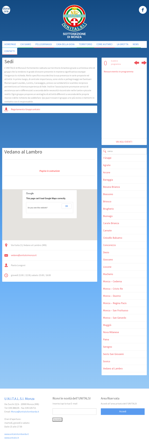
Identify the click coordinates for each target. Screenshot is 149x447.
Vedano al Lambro (113, 368)
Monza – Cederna (112, 281)
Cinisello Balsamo (112, 237)
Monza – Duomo (112, 295)
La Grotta (122, 44)
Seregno (107, 346)
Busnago (108, 216)
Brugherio (108, 208)
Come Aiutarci (104, 44)
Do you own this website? (38, 208)
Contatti (9, 51)
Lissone (107, 266)
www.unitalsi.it (11, 437)
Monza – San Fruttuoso (115, 310)
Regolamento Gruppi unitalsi (25, 109)
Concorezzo (109, 245)
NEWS (136, 44)
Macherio (108, 274)
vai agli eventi (124, 141)
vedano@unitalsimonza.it (24, 255)
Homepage (10, 44)
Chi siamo (25, 44)
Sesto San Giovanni (113, 354)
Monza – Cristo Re (113, 288)
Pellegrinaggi (43, 44)
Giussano (108, 259)
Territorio (85, 44)
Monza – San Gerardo (114, 317)
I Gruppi (107, 157)
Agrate (106, 165)
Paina (106, 339)
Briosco (107, 201)
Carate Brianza (111, 223)
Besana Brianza (111, 186)
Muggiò (107, 325)
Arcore (106, 172)
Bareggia (108, 179)
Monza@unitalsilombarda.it (25, 411)
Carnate (107, 230)
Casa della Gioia (65, 44)
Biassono (108, 194)
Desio (106, 252)
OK (66, 206)
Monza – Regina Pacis (115, 303)
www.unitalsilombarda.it (16, 434)
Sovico (106, 361)
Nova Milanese (111, 332)
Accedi (122, 411)
